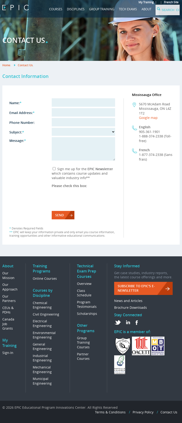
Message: (17, 140)
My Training (146, 2)
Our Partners (9, 298)
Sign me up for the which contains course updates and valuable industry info (82, 173)
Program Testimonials (87, 304)
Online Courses (45, 278)
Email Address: (22, 112)
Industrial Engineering (42, 358)
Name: (15, 103)
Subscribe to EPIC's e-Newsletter (136, 288)
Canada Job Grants (8, 324)
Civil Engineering (46, 314)
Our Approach (10, 286)
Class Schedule (84, 293)
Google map (148, 117)
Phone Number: (22, 122)
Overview (84, 283)
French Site (171, 2)
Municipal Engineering (42, 381)
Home (6, 65)
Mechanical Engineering (42, 369)
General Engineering (42, 346)
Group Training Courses (83, 342)
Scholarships (87, 313)
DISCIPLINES (75, 9)
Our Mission (8, 275)
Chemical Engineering (42, 305)
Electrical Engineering (42, 323)
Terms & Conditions (110, 412)
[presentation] (87, 197)
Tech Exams (128, 9)
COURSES (55, 9)
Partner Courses (83, 356)
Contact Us (25, 65)
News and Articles (128, 300)
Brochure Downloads (130, 307)
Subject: (16, 132)
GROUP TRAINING (101, 9)
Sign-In (7, 352)
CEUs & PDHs (8, 310)
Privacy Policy (143, 412)
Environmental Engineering (44, 335)
